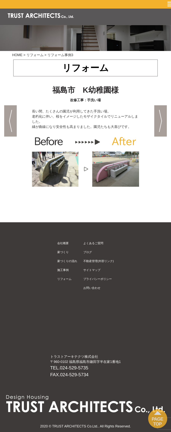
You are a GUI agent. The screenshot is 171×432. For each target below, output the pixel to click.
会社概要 (63, 243)
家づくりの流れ (67, 261)
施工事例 (63, 270)
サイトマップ (91, 270)
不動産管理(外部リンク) (98, 261)
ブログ (87, 252)
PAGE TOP (157, 421)
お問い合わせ (91, 287)
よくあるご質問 (93, 243)
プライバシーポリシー (97, 279)
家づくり (63, 252)
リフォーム (64, 279)
